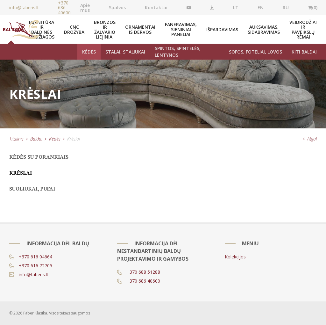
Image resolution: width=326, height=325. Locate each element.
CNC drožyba (74, 29)
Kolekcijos (235, 257)
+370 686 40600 (64, 7)
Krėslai (20, 172)
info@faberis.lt (28, 274)
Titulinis (16, 139)
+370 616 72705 (30, 266)
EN (261, 7)
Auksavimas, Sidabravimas (264, 29)
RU (286, 7)
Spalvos (117, 7)
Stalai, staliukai (125, 52)
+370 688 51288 (138, 272)
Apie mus (85, 7)
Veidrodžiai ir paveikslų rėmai (303, 29)
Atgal (310, 139)
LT (235, 7)
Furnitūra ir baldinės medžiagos (41, 29)
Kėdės (89, 52)
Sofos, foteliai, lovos (255, 52)
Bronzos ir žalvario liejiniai (105, 29)
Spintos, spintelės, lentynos (178, 51)
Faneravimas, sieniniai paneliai (181, 29)
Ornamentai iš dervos (140, 29)
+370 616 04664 (30, 257)
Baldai (36, 139)
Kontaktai (156, 7)
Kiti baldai (304, 52)
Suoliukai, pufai (32, 188)
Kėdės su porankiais (38, 156)
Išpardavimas (222, 29)
